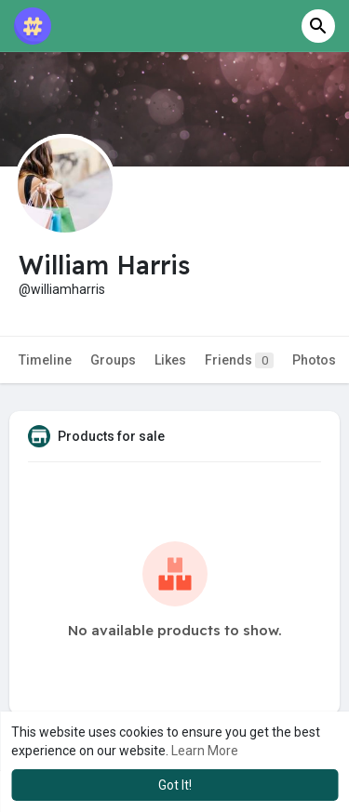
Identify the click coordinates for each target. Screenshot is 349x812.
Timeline (45, 360)
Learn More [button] (204, 750)
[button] (318, 26)
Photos (314, 360)
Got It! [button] (175, 785)
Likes (170, 360)
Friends (239, 360)
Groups (113, 360)
